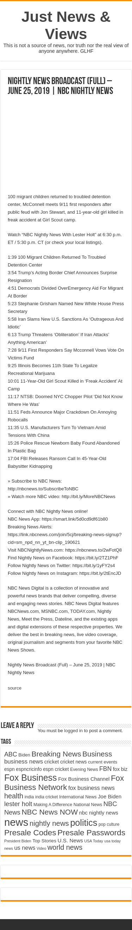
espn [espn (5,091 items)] (9, 769)
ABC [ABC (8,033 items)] (10, 754)
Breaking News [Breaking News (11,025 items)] (56, 754)
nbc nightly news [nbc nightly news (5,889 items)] (98, 813)
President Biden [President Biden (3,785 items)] (17, 841)
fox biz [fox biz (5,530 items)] (120, 769)
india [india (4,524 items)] (29, 796)
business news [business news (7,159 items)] (23, 761)
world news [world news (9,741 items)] (65, 847)
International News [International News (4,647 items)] (78, 796)
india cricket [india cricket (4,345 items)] (46, 796)
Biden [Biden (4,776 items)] (24, 755)
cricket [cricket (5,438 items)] (51, 762)
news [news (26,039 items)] (16, 822)
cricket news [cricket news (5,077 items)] (73, 762)
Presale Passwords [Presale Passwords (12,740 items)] (91, 832)
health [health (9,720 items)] (13, 796)
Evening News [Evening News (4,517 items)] (84, 769)
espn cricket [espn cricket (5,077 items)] (56, 769)
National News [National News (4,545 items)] (88, 804)
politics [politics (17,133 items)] (83, 823)
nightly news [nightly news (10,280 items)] (49, 823)
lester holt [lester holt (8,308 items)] (18, 804)
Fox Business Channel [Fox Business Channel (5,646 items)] (83, 779)
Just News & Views (66, 25)
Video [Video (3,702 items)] (41, 848)
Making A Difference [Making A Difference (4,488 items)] (52, 804)
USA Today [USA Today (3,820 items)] (93, 841)
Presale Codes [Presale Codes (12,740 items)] (30, 832)
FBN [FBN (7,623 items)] (105, 768)
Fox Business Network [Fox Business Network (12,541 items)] (64, 783)
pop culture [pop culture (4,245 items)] (109, 824)
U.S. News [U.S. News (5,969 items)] (70, 840)
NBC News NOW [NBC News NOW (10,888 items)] (49, 812)
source (14, 688)
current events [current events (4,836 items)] (102, 762)
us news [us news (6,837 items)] (24, 847)
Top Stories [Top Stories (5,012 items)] (44, 840)
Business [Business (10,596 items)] (97, 754)
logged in (73, 730)
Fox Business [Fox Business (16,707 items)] (30, 778)
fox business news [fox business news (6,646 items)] (91, 788)
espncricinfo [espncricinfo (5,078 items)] (29, 769)
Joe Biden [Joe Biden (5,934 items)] (109, 796)
